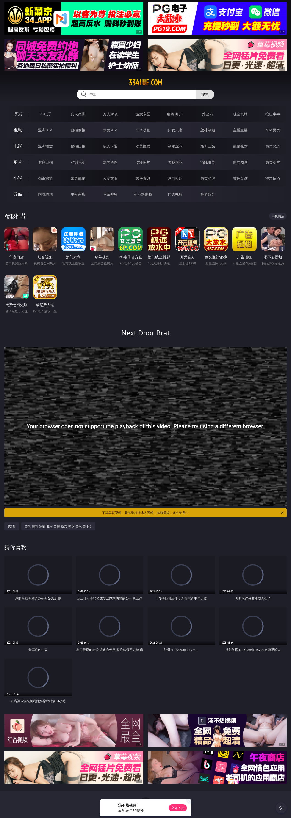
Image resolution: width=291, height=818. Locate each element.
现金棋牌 (240, 114)
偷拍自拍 (78, 146)
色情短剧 (207, 194)
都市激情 (45, 178)
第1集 (12, 526)
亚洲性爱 (45, 146)
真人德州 (78, 114)
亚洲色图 (78, 162)
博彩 (17, 114)
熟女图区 (240, 162)
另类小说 (207, 178)
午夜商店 (78, 194)
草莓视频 (110, 194)
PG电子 (45, 114)
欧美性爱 (143, 146)
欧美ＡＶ (110, 130)
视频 (17, 130)
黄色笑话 (240, 178)
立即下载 (177, 808)
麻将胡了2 (175, 114)
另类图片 (272, 162)
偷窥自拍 (45, 162)
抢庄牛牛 (272, 114)
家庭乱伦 (78, 178)
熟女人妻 (175, 130)
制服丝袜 (175, 146)
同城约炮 (45, 194)
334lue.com (145, 82)
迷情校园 (175, 178)
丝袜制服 (207, 130)
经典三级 (207, 146)
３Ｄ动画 (143, 130)
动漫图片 (143, 162)
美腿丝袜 (175, 162)
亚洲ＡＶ (45, 130)
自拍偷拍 (78, 130)
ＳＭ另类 (272, 130)
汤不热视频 (143, 194)
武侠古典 (143, 178)
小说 (17, 178)
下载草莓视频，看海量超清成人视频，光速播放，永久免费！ (193, 512)
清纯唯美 (207, 162)
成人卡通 (110, 146)
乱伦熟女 (240, 146)
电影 (17, 146)
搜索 (205, 94)
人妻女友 (110, 178)
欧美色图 (110, 162)
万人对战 (110, 114)
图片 (17, 162)
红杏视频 (175, 194)
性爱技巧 (272, 178)
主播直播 (240, 130)
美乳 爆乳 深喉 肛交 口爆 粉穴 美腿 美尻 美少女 (58, 526)
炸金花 (207, 114)
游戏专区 (143, 114)
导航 (17, 194)
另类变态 (272, 146)
